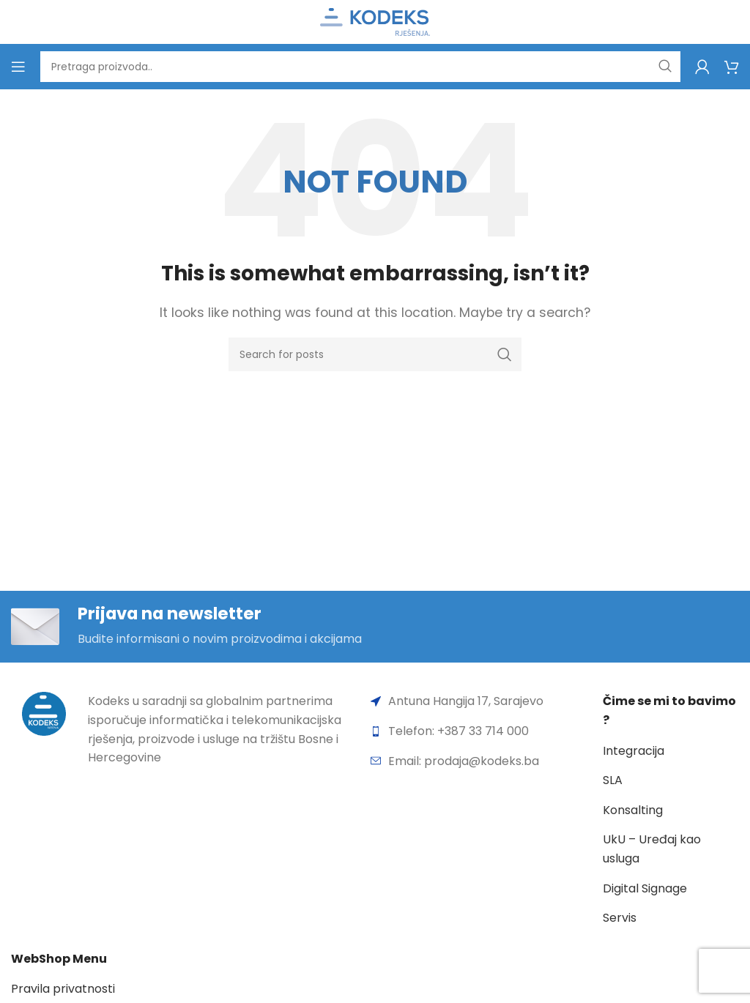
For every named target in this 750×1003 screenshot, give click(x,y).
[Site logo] (375, 20)
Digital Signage (645, 889)
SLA (613, 780)
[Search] (360, 66)
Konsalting (633, 810)
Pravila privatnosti (63, 990)
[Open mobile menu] (18, 66)
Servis (619, 918)
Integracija (633, 751)
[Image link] (44, 714)
